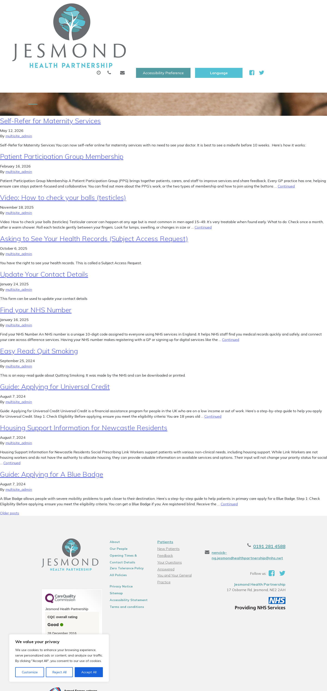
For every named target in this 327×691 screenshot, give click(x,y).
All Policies (111, 541)
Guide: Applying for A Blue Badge (51, 440)
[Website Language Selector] (269, 8)
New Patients (262, 22)
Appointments (117, 22)
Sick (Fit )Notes (198, 22)
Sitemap (109, 559)
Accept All (89, 672)
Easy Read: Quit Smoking (39, 316)
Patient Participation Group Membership (61, 122)
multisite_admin (18, 101)
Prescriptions (159, 22)
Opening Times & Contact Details (123, 522)
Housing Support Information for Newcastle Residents (83, 393)
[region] (59, 658)
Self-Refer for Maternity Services (50, 86)
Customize (30, 672)
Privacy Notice (114, 552)
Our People (112, 514)
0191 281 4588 (283, 512)
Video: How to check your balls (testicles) (63, 163)
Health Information (89, 38)
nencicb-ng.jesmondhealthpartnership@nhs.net (252, 521)
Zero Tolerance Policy (120, 534)
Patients (164, 507)
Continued (286, 152)
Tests (231, 22)
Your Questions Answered (177, 528)
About (78, 22)
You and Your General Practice (173, 535)
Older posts (9, 478)
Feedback (164, 521)
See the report (46, 607)
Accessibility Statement (122, 566)
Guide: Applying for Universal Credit (55, 352)
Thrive (295, 684)
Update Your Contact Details (44, 240)
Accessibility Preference (213, 8)
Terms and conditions (120, 572)
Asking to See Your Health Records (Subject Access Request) (94, 204)
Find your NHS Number (36, 275)
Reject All (59, 672)
